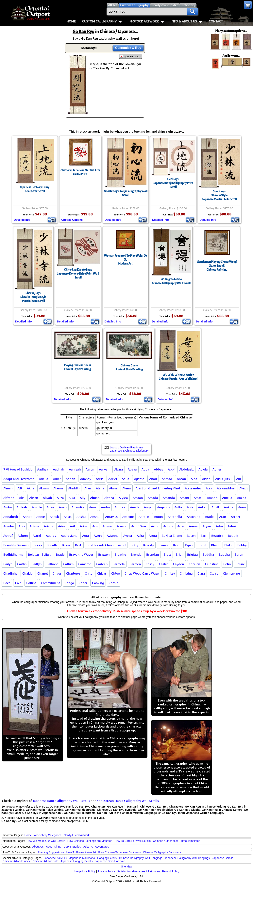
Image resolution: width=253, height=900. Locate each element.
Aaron (90, 469)
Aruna (193, 526)
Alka (72, 498)
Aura (85, 536)
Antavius (111, 517)
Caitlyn (36, 564)
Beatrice (217, 536)
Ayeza (127, 536)
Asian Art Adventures (96, 846)
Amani (184, 498)
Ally (82, 498)
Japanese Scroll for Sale (110, 861)
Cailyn (7, 564)
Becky (37, 545)
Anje (190, 507)
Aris (95, 526)
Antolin (144, 517)
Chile (88, 573)
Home (71, 21)
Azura (153, 536)
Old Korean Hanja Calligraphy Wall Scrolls (128, 801)
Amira (7, 507)
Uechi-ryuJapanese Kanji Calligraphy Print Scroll (173, 183)
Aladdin (74, 488)
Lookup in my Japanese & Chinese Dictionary (129, 449)
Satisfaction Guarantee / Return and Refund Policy (148, 871)
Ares (22, 526)
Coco (6, 583)
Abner (216, 469)
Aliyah (47, 498)
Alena (126, 488)
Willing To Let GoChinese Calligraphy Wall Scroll (171, 281)
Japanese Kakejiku (55, 858)
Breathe (120, 554)
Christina (186, 573)
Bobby (242, 545)
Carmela (118, 564)
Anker (202, 507)
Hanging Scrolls (107, 858)
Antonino (193, 517)
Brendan (152, 554)
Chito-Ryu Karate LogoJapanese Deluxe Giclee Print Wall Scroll (78, 274)
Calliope (52, 564)
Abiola (203, 469)
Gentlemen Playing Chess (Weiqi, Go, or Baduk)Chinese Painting (217, 266)
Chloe (115, 573)
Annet (27, 517)
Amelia (227, 498)
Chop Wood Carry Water (142, 573)
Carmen (135, 564)
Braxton (104, 554)
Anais (63, 507)
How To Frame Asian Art (81, 852)
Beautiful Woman (16, 545)
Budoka (224, 554)
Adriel (112, 479)
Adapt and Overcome (18, 479)
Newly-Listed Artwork (77, 835)
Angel (148, 507)
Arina (84, 526)
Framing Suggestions (51, 852)
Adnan (70, 479)
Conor (83, 583)
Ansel (68, 517)
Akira (30, 488)
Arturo (168, 526)
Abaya (132, 469)
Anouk (54, 517)
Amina (241, 498)
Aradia (209, 517)
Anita (178, 507)
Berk (78, 545)
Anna (242, 507)
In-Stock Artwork (146, 21)
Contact (216, 21)
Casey (150, 564)
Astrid (37, 536)
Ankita (228, 507)
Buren (239, 554)
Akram (44, 488)
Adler (57, 479)
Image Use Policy (84, 871)
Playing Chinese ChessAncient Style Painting (77, 367)
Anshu (81, 517)
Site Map (126, 866)
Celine (240, 564)
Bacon (191, 536)
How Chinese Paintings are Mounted (89, 840)
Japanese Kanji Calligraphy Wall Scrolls (61, 801)
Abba (145, 469)
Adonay (85, 479)
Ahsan (181, 479)
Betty (134, 545)
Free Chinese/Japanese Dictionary (119, 852)
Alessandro (193, 488)
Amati (198, 498)
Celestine (212, 564)
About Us (38, 846)
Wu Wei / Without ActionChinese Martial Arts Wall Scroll (178, 377)
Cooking (98, 583)
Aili (238, 479)
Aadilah (58, 469)
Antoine (128, 517)
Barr (203, 536)
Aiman (8, 488)
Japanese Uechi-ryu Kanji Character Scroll (35, 189)
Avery (98, 536)
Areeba (8, 526)
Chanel (42, 573)
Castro (163, 564)
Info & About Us (186, 21)
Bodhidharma (13, 554)
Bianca (163, 545)
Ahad (153, 479)
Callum (68, 564)
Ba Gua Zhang (172, 536)
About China (53, 846)
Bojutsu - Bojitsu (39, 554)
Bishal (201, 545)
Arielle (48, 526)
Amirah (22, 507)
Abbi (171, 469)
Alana (100, 488)
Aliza (60, 498)
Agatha (139, 479)
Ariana (34, 526)
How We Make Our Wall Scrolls (45, 840)
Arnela (121, 526)
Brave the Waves (81, 554)
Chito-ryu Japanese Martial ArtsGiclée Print (80, 172)
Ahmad (167, 479)
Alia (22, 498)
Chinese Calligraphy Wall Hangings (140, 858)
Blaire (215, 545)
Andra (105, 507)
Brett (167, 554)
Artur (155, 526)
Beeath (52, 545)
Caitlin (22, 564)
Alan (87, 488)
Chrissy (170, 573)
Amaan (138, 498)
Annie (40, 517)
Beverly (148, 545)
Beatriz (233, 536)
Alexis (243, 488)
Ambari (212, 498)
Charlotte (73, 573)
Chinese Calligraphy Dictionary (162, 852)
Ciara (201, 573)
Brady (60, 554)
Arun (180, 526)
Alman (95, 498)
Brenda (136, 554)
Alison (33, 498)
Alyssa (123, 498)
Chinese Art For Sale (45, 861)
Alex (209, 488)
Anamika (78, 507)
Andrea (120, 507)
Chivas (102, 573)
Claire (214, 573)
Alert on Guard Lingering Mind (158, 488)
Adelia (43, 479)
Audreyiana (69, 536)
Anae (50, 507)
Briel (179, 554)
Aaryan (104, 469)
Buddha (208, 554)
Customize (128, 47)
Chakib (27, 573)
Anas (92, 507)
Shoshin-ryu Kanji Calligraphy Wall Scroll (125, 193)
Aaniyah (75, 469)
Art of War (138, 526)
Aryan (206, 526)
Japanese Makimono (82, 858)
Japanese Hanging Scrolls (76, 861)
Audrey (51, 536)
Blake (228, 545)
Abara (118, 469)
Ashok (232, 526)
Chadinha (10, 573)
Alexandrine (226, 488)
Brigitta (192, 554)
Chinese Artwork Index (16, 861)
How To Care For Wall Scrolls (133, 840)
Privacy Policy (106, 871)
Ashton (23, 536)
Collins (31, 583)
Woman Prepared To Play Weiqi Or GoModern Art (125, 260)
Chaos (57, 573)
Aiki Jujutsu (223, 479)
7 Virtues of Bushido (17, 469)
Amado (153, 498)
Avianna (113, 536)
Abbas (158, 469)
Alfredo (8, 498)
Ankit (215, 507)
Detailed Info (22, 219)
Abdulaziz (186, 469)
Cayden (178, 564)
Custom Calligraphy (102, 21)
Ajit (19, 488)
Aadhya (42, 469)
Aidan (206, 479)
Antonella (175, 517)
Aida (194, 479)
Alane (113, 488)
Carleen (102, 564)
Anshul (95, 517)
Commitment (50, 583)
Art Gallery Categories (47, 835)
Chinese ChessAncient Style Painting (129, 367)
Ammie (37, 507)
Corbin (113, 583)
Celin (227, 564)
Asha (219, 526)
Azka (140, 536)
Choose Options (72, 219)
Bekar (66, 545)
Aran (222, 517)
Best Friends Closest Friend (106, 545)
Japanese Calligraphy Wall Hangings (187, 858)
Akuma (58, 488)
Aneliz (134, 507)
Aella (125, 479)
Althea (109, 498)
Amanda (169, 498)
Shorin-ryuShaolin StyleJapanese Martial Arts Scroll (219, 195)
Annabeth (10, 517)
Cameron (85, 564)
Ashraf (8, 536)
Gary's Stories (72, 846)
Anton (158, 517)
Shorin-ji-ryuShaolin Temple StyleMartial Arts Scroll (33, 297)
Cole (18, 583)
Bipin (189, 545)
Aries (61, 526)
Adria (100, 479)
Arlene (107, 526)
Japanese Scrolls (222, 858)
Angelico (163, 507)
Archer (235, 517)
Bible (176, 545)
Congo (69, 583)
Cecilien (194, 564)
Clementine (231, 573)
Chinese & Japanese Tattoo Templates (176, 840)
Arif (72, 526)
